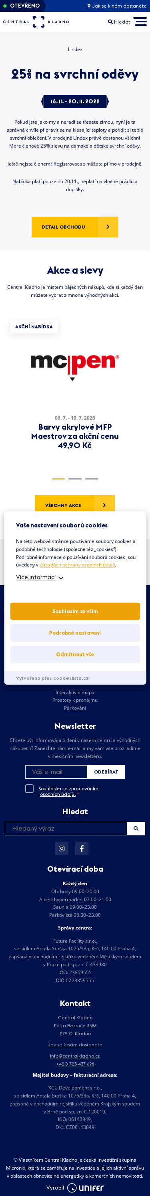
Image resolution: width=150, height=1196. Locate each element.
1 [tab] (58, 479)
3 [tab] (91, 479)
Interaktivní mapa (75, 692)
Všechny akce (63, 505)
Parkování (75, 708)
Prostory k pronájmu (75, 700)
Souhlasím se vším (75, 611)
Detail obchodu (63, 227)
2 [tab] (75, 479)
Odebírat (106, 772)
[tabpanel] (75, 392)
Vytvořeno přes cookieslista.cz (52, 678)
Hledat (136, 828)
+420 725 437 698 (75, 1064)
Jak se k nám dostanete (117, 6)
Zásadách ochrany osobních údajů (77, 565)
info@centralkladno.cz (75, 1056)
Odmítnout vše (75, 654)
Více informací (36, 577)
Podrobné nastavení (75, 633)
